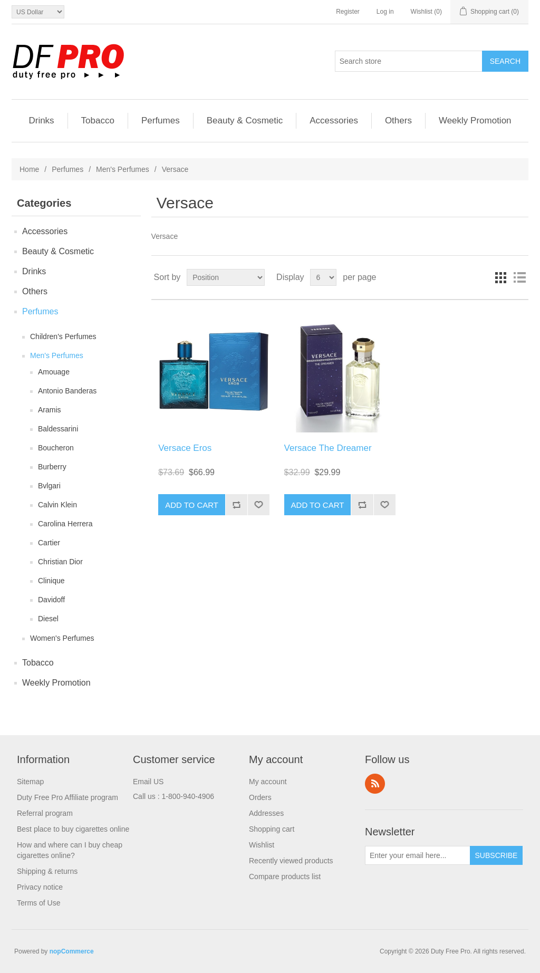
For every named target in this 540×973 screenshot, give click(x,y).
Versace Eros (184, 448)
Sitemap (30, 781)
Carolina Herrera (65, 523)
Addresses (266, 813)
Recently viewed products (291, 860)
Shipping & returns (47, 871)
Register (348, 11)
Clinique (51, 580)
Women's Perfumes (62, 638)
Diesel (48, 618)
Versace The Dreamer (328, 448)
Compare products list (285, 876)
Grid (500, 277)
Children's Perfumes (63, 336)
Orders (260, 797)
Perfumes (160, 120)
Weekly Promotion (475, 120)
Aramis (49, 410)
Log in (385, 11)
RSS (375, 784)
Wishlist (261, 845)
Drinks (41, 120)
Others (398, 120)
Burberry (52, 467)
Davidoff (51, 599)
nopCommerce (72, 951)
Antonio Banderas (67, 391)
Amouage (54, 372)
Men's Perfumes (122, 169)
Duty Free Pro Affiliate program (67, 797)
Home (29, 169)
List (519, 277)
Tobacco (97, 120)
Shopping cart (271, 829)
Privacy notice (40, 887)
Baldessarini (58, 429)
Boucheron (56, 448)
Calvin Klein (57, 504)
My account (268, 781)
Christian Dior (60, 561)
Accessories (334, 120)
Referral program (45, 813)
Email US (148, 781)
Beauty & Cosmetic (245, 120)
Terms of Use (38, 903)
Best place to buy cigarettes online (73, 829)
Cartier (49, 542)
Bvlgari (49, 485)
